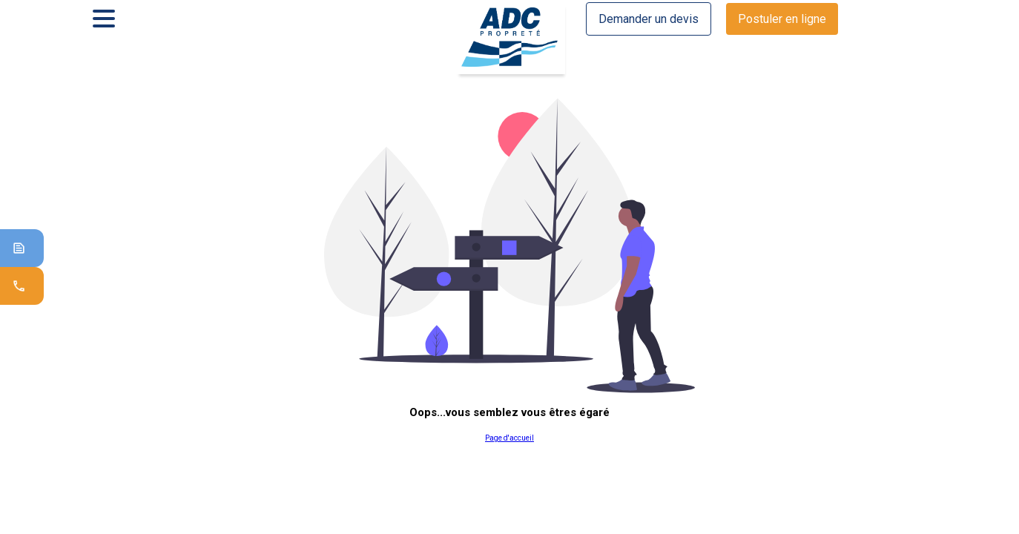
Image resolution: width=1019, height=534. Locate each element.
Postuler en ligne (782, 19)
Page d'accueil (509, 438)
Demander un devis (648, 19)
